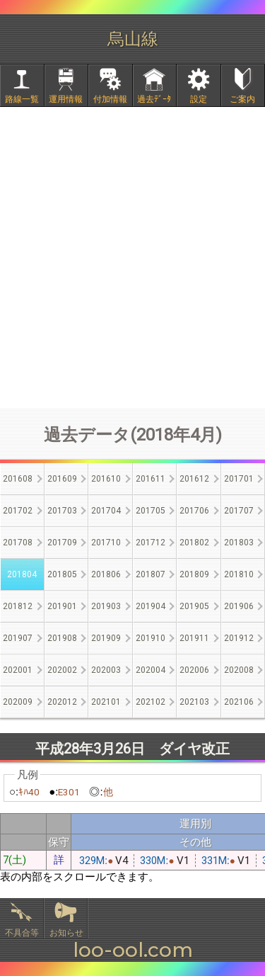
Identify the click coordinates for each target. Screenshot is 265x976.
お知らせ (66, 933)
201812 (18, 606)
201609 (62, 479)
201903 (106, 606)
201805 (62, 574)
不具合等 (22, 933)
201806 (106, 574)
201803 (239, 542)
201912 (239, 638)
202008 (239, 670)
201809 (194, 574)
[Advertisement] (132, 257)
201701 (239, 479)
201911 (194, 638)
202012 (62, 702)
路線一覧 (22, 99)
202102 (150, 702)
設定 (198, 99)
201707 (239, 511)
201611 (150, 479)
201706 (194, 511)
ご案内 (242, 99)
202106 (239, 702)
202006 (194, 670)
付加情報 (110, 99)
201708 (18, 542)
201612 (194, 479)
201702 (18, 511)
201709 (62, 542)
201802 (194, 542)
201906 (239, 606)
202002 (62, 670)
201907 (18, 638)
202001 (18, 670)
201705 (150, 511)
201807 (150, 574)
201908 (62, 638)
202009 (18, 702)
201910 (150, 638)
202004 (150, 670)
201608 (18, 479)
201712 (150, 542)
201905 (194, 606)
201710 (106, 542)
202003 (106, 670)
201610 (106, 479)
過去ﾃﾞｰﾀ (154, 99)
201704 (106, 511)
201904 (150, 606)
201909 (106, 638)
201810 (239, 574)
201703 (62, 511)
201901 (62, 606)
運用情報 (66, 99)
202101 (106, 702)
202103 (194, 702)
